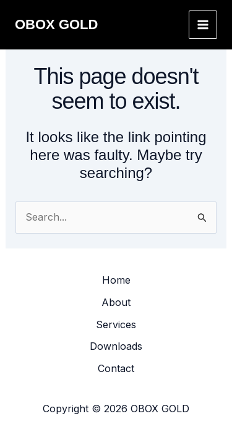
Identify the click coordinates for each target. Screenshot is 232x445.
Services (116, 324)
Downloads (116, 346)
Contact (116, 368)
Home (116, 280)
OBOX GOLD (56, 24)
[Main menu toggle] (203, 25)
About (116, 302)
